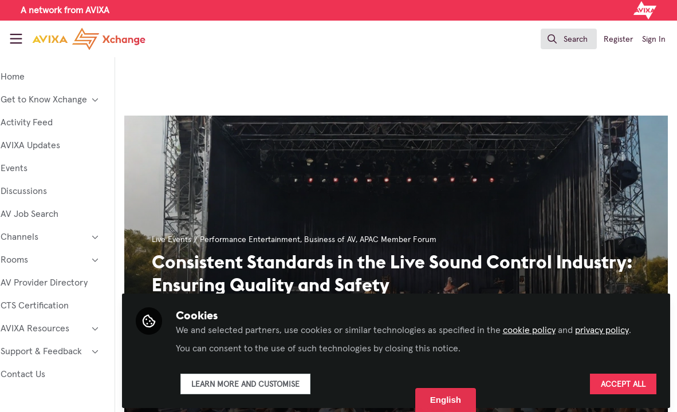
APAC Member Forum (429, 240)
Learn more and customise (276, 382)
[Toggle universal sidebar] (16, 39)
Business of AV (361, 240)
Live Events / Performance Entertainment (257, 240)
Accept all (623, 382)
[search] (569, 39)
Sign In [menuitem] (654, 39)
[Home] (77, 39)
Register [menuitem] (618, 39)
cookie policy (560, 313)
